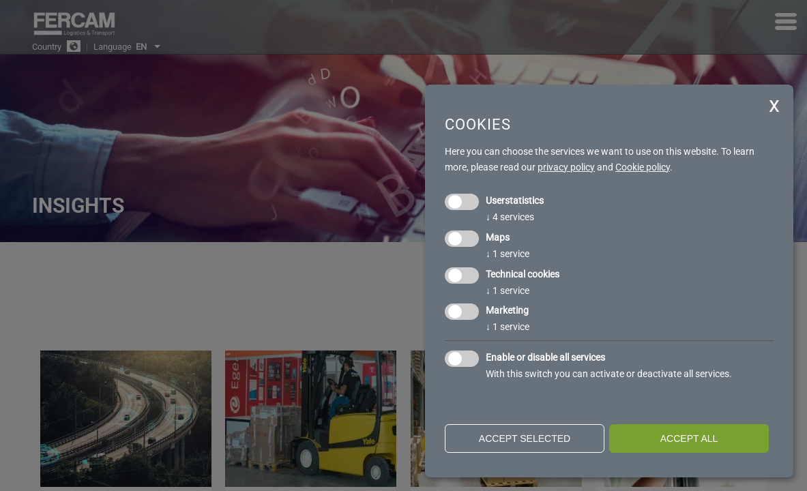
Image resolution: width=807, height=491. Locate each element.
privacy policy (566, 167)
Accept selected (524, 438)
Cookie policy (642, 167)
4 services (510, 216)
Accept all (689, 438)
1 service (507, 253)
